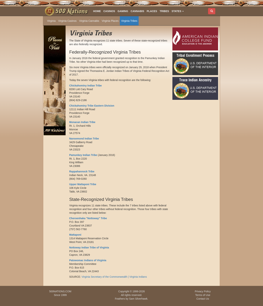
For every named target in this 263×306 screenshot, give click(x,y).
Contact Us (202, 298)
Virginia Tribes (129, 20)
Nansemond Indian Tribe (84, 138)
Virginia (51, 20)
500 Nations (71, 11)
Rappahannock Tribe (81, 171)
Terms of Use (202, 295)
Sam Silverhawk (138, 298)
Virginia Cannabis (89, 20)
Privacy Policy (203, 291)
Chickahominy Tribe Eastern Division (91, 105)
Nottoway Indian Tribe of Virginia (89, 247)
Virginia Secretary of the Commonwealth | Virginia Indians (114, 276)
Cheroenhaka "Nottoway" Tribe (88, 218)
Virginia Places (110, 20)
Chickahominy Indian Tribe (85, 85)
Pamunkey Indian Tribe (83, 155)
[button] (177, 11)
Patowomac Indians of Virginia (87, 260)
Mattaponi (75, 234)
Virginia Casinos (67, 20)
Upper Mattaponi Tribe (82, 184)
